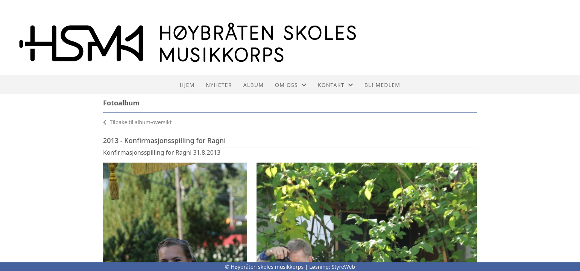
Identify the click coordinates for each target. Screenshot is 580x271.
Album (253, 84)
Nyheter (219, 84)
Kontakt (335, 84)
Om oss (291, 84)
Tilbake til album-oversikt (137, 122)
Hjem (187, 84)
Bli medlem (382, 84)
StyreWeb (343, 266)
